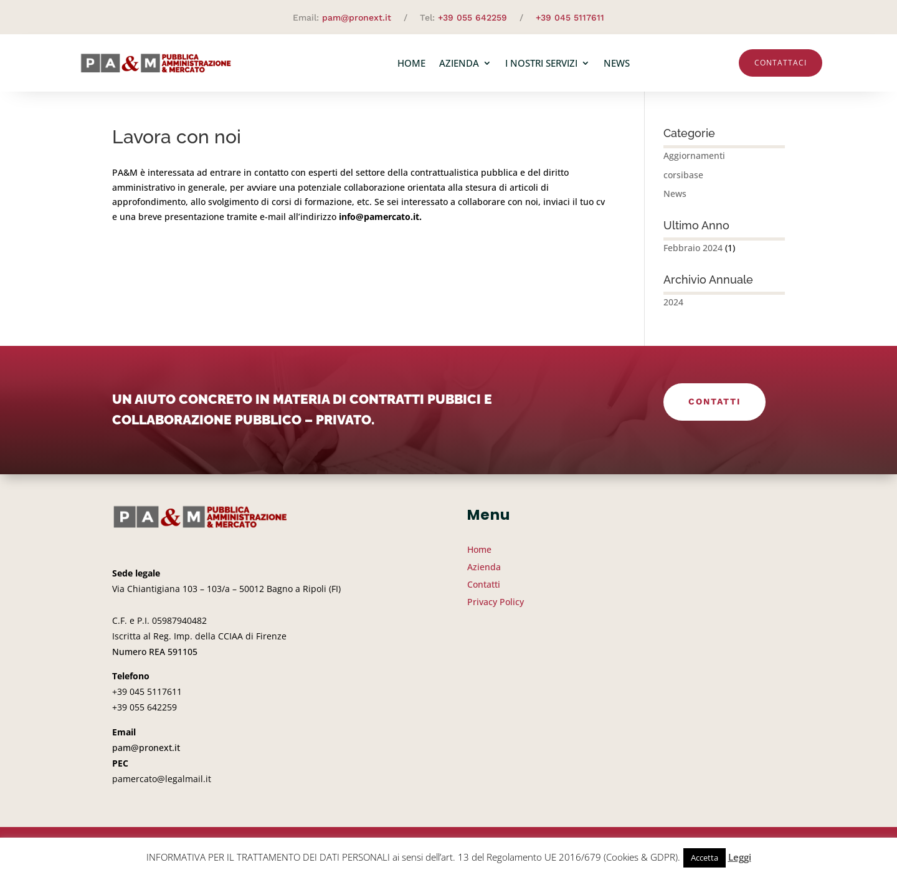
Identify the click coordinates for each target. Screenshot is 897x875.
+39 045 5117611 (570, 17)
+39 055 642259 (472, 17)
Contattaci (780, 62)
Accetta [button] (704, 857)
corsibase (683, 175)
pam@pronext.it (356, 17)
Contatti (714, 401)
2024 (673, 302)
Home (411, 63)
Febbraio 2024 (693, 248)
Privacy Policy (495, 602)
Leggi (739, 857)
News (617, 63)
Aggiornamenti (694, 155)
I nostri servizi (541, 63)
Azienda (459, 63)
